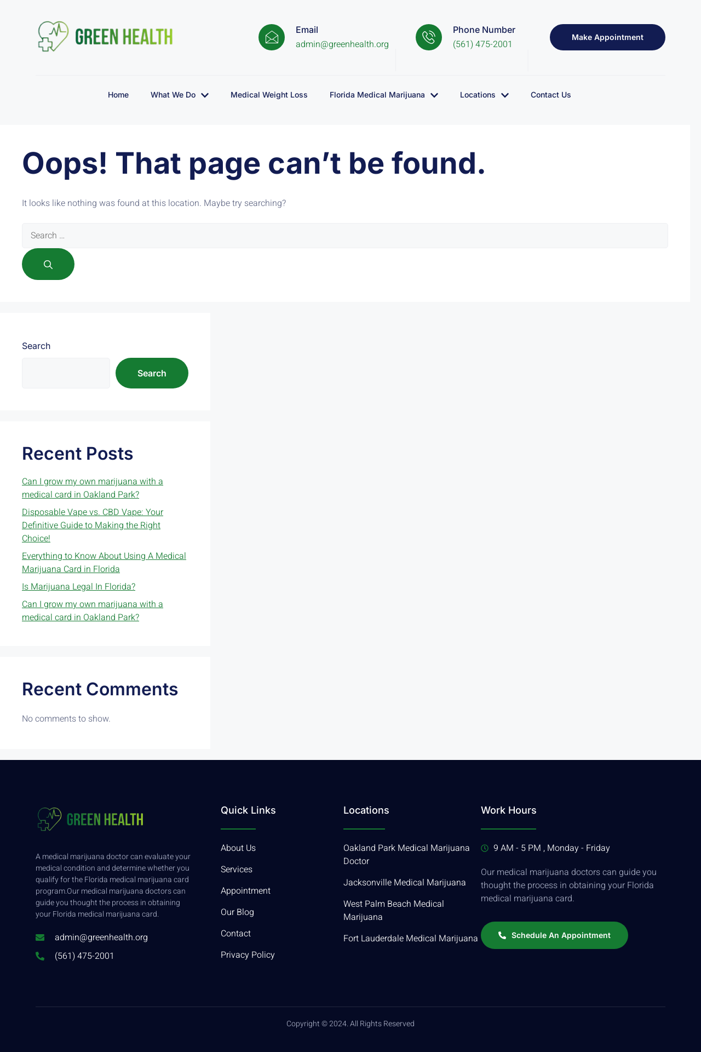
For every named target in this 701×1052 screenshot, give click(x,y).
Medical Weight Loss (269, 94)
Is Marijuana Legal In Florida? (78, 586)
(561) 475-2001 (483, 44)
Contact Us (551, 94)
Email (307, 29)
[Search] (48, 264)
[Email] (271, 37)
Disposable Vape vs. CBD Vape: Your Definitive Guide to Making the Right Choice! (92, 525)
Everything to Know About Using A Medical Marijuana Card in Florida (104, 563)
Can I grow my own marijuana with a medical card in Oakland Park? (92, 488)
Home (118, 94)
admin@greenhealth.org (342, 44)
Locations (484, 95)
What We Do (180, 95)
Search (36, 345)
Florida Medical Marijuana (384, 95)
